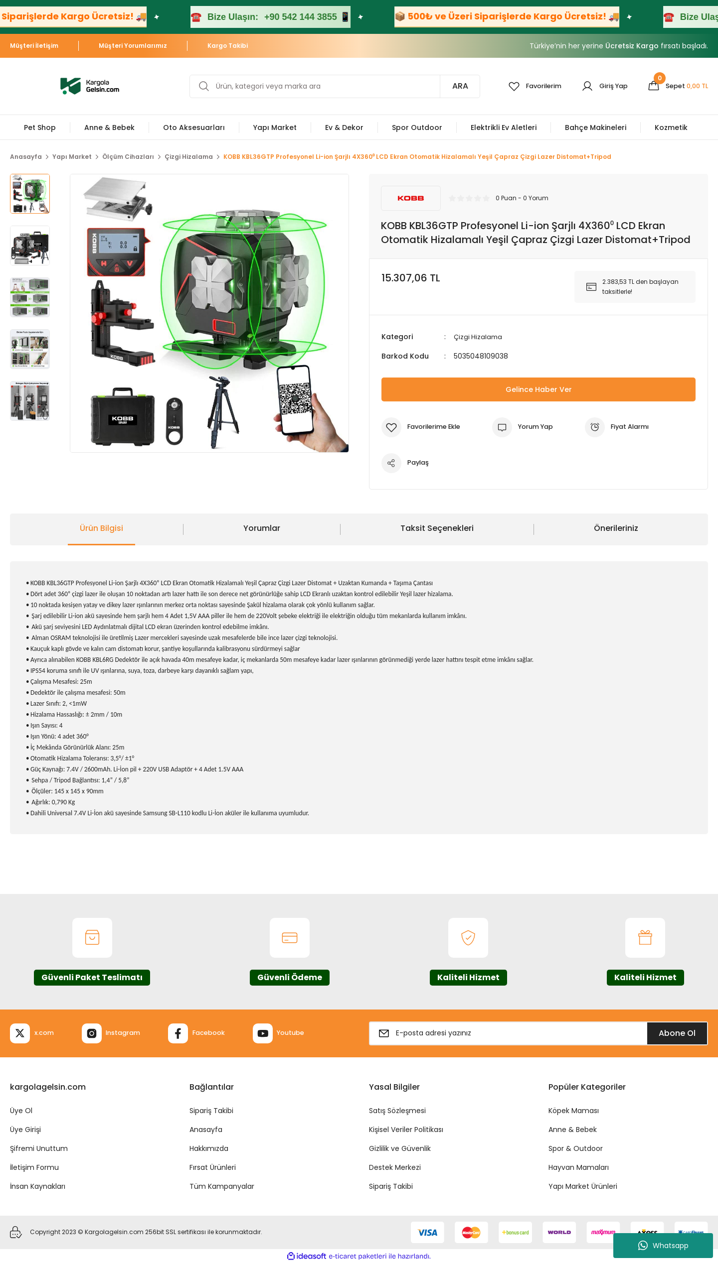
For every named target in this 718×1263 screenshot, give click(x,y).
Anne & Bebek (572, 1129)
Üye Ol (21, 1110)
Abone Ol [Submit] (677, 1032)
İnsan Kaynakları (37, 1186)
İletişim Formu (34, 1167)
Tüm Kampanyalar (221, 1186)
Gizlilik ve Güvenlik (400, 1148)
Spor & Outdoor (575, 1148)
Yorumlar (261, 528)
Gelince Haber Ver (539, 388)
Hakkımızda (208, 1148)
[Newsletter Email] (538, 1033)
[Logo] (90, 85)
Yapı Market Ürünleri (582, 1186)
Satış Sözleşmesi (397, 1110)
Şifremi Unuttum (39, 1148)
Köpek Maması (573, 1110)
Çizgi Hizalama (479, 337)
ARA (448, 86)
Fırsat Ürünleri (212, 1167)
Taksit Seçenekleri (437, 528)
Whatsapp (663, 1245)
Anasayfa (205, 1129)
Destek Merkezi (395, 1167)
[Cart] (675, 86)
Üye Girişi (25, 1129)
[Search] (328, 86)
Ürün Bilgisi (101, 528)
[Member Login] (598, 86)
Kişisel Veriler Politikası (406, 1129)
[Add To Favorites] (424, 427)
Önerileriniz (616, 528)
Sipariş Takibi (211, 1110)
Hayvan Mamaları (578, 1167)
